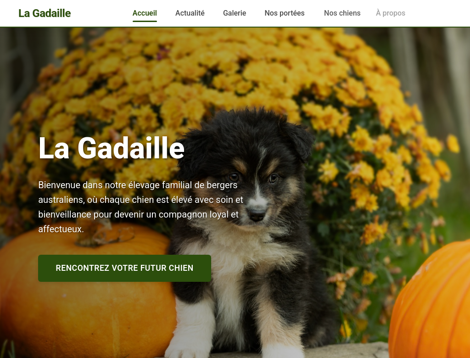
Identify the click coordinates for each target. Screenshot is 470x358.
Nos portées (285, 13)
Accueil (145, 13)
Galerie (234, 13)
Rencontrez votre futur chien (125, 268)
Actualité (190, 13)
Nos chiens (341, 13)
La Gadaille (44, 13)
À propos (384, 13)
